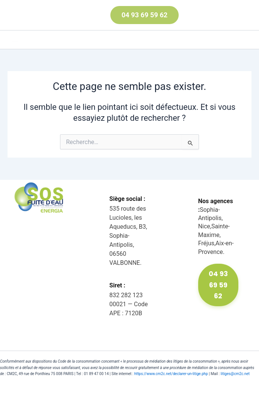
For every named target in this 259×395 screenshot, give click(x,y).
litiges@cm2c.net (235, 374)
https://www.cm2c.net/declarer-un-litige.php (171, 374)
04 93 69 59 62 (218, 285)
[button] (133, 15)
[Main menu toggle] (15, 40)
